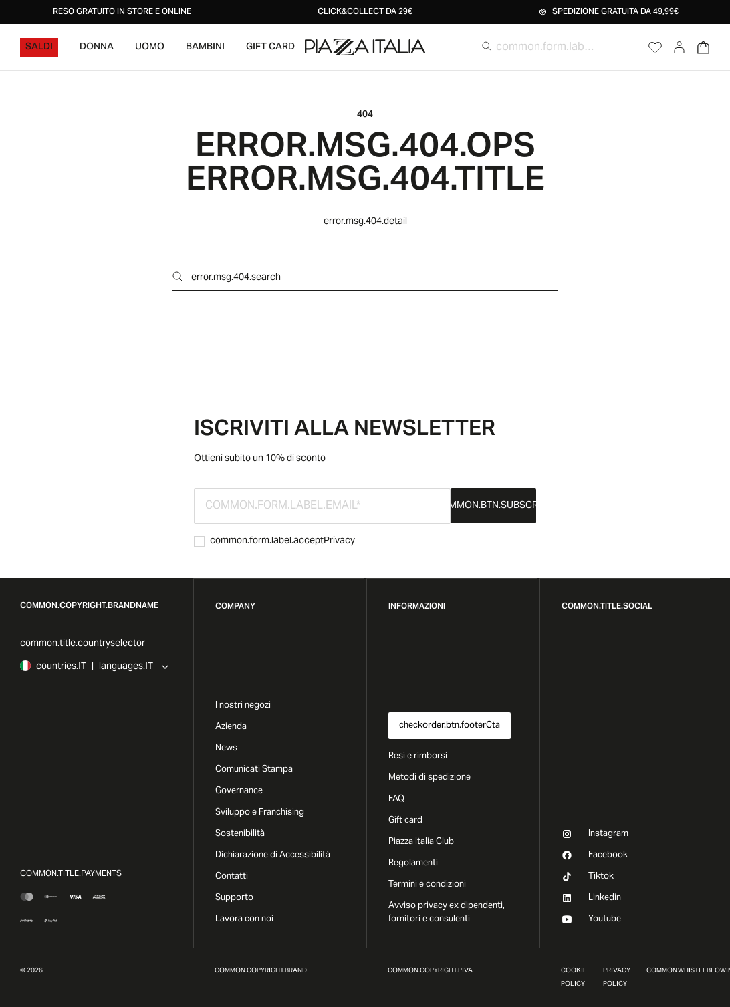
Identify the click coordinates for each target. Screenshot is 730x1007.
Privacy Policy (616, 977)
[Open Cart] (703, 47)
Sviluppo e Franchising (259, 812)
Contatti (231, 876)
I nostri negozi (243, 705)
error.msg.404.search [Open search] (226, 278)
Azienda (231, 727)
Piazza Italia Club (421, 842)
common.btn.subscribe (493, 506)
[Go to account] (679, 47)
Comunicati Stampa (254, 769)
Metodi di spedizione (429, 777)
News (226, 748)
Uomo (149, 47)
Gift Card (270, 47)
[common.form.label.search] (545, 47)
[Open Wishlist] (655, 47)
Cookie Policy (574, 977)
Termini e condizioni (427, 884)
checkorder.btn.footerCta (449, 725)
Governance (239, 791)
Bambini (205, 47)
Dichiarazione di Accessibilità (272, 855)
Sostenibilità (240, 834)
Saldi (39, 47)
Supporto (234, 898)
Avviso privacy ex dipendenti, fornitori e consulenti (446, 913)
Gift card (405, 820)
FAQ (396, 799)
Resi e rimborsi (417, 756)
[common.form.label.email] (322, 506)
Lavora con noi (244, 919)
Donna (97, 47)
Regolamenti (413, 863)
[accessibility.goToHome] (365, 47)
